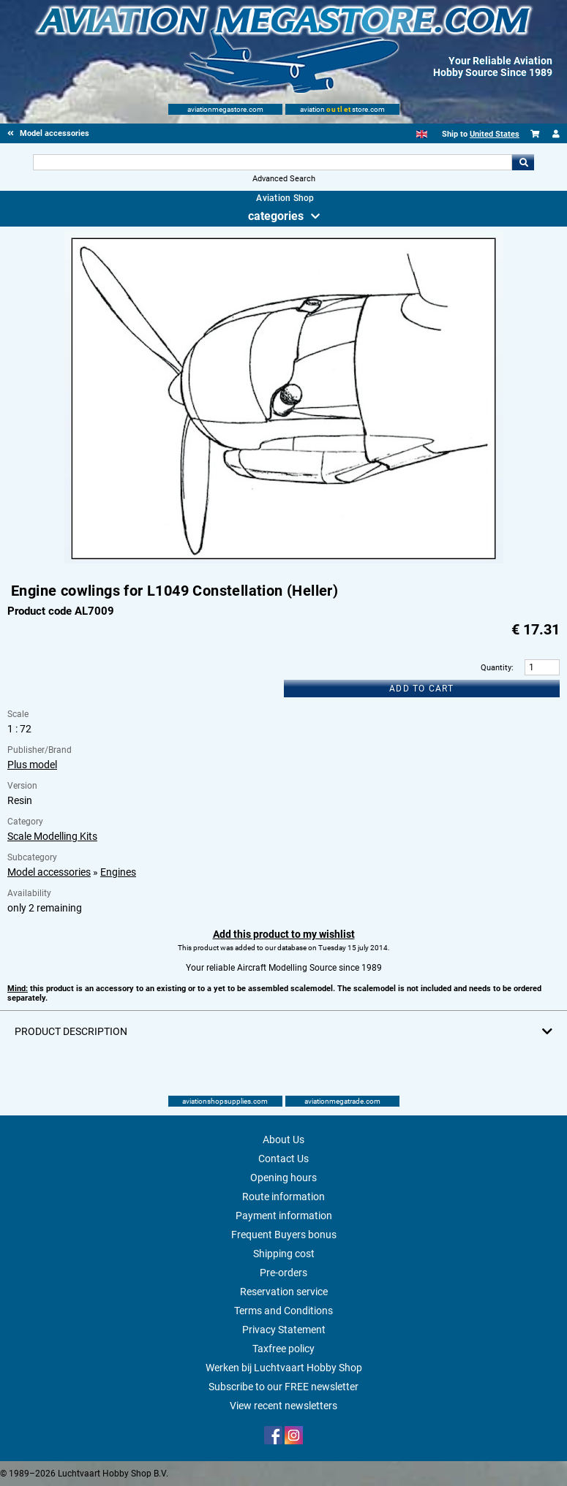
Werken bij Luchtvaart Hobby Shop (284, 1367)
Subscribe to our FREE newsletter (283, 1386)
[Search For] (273, 162)
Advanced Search (283, 178)
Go (523, 162)
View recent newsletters (283, 1405)
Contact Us (283, 1158)
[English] (421, 134)
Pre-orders (283, 1272)
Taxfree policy (283, 1348)
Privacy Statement (284, 1329)
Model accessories (49, 872)
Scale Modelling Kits (52, 836)
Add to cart (421, 688)
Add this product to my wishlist (284, 934)
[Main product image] (283, 561)
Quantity (496, 667)
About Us (283, 1139)
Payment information (284, 1215)
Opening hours (283, 1177)
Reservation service (284, 1291)
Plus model (32, 764)
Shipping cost (284, 1253)
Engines (118, 872)
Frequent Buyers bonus (284, 1234)
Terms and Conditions (283, 1310)
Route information (283, 1196)
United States (494, 134)
